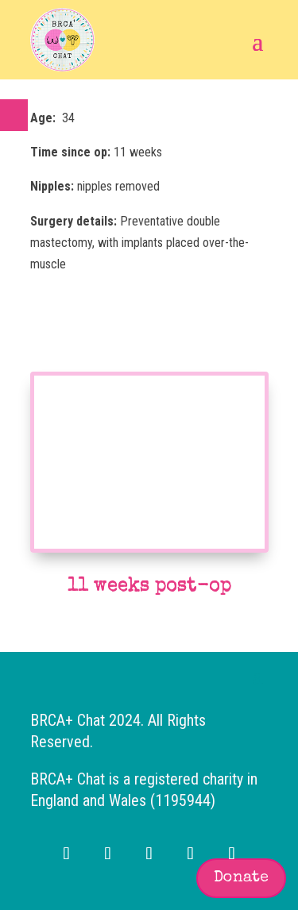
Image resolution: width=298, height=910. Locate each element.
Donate (241, 878)
